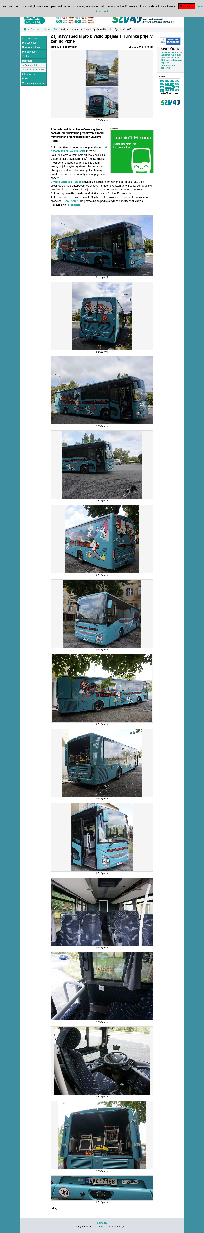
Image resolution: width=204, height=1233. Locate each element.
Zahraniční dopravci (34, 69)
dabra (133, 47)
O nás (25, 78)
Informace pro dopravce (168, 66)
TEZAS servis (70, 201)
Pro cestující (29, 42)
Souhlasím (186, 6)
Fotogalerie (73, 204)
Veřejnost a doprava (33, 83)
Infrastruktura (29, 74)
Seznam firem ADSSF (171, 55)
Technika (27, 56)
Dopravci (35, 29)
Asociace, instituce (170, 57)
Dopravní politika (31, 47)
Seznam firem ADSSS (171, 52)
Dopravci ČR (50, 29)
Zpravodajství (29, 38)
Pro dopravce (29, 51)
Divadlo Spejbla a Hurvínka (67, 182)
